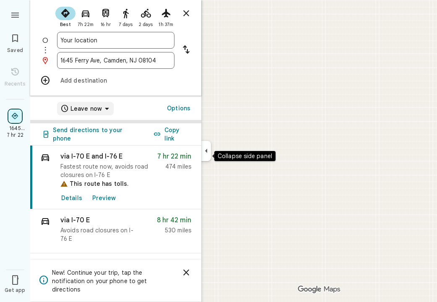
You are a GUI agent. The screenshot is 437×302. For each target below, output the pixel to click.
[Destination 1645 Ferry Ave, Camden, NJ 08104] (115, 60)
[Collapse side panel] (206, 151)
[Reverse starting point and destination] (186, 50)
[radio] (65, 16)
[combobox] (115, 40)
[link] (115, 177)
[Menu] (15, 14)
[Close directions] (186, 13)
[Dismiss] (186, 273)
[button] (115, 231)
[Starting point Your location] (115, 40)
